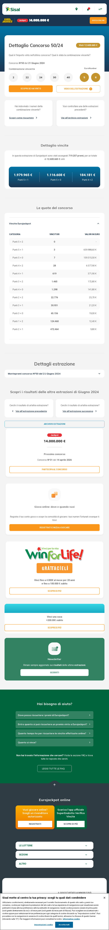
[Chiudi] (104, 898)
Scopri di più (71, 838)
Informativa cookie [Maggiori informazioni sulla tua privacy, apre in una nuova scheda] (71, 919)
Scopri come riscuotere (21, 117)
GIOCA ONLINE (98, 20)
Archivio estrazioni (54, 424)
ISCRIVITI (54, 687)
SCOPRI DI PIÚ (54, 591)
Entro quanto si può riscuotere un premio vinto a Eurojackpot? (52, 738)
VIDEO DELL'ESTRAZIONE (78, 89)
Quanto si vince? (27, 756)
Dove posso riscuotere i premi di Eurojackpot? (43, 729)
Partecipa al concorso (54, 469)
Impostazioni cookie (43, 925)
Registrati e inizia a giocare (55, 527)
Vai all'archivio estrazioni (74, 117)
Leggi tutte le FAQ (53, 783)
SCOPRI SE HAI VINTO (31, 88)
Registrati (35, 838)
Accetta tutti (64, 925)
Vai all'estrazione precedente (31, 411)
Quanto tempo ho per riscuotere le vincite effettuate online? (52, 747)
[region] (54, 911)
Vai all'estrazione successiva (78, 411)
